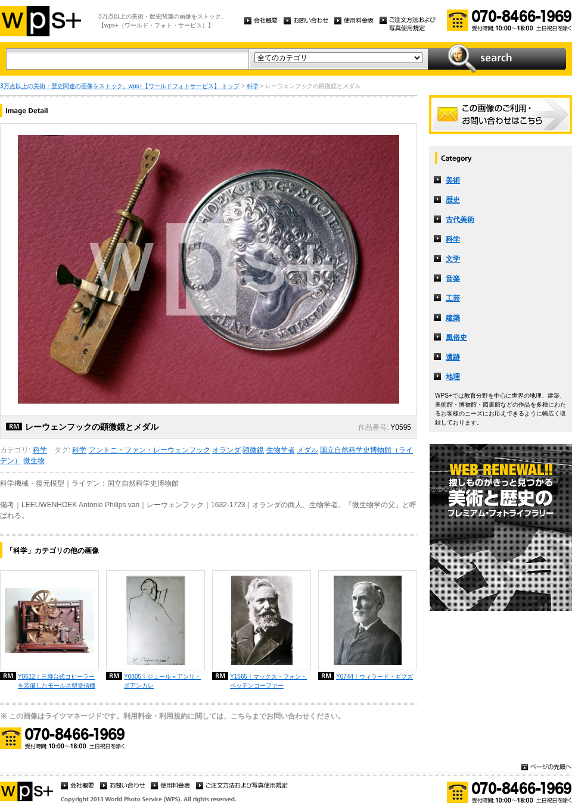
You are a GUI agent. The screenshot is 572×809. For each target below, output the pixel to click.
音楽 (453, 278)
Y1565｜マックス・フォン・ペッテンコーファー (268, 681)
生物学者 (280, 450)
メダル (307, 450)
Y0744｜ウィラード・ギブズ (374, 676)
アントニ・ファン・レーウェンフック (149, 450)
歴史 (453, 200)
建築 (453, 318)
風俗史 (456, 337)
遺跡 (453, 357)
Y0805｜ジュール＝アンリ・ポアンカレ (162, 681)
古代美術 (460, 219)
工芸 (453, 298)
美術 (453, 180)
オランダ (226, 450)
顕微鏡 (253, 450)
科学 (253, 86)
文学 (453, 259)
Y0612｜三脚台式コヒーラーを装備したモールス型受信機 (56, 681)
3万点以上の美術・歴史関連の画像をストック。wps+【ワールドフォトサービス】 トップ (120, 86)
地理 (453, 377)
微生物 (34, 461)
